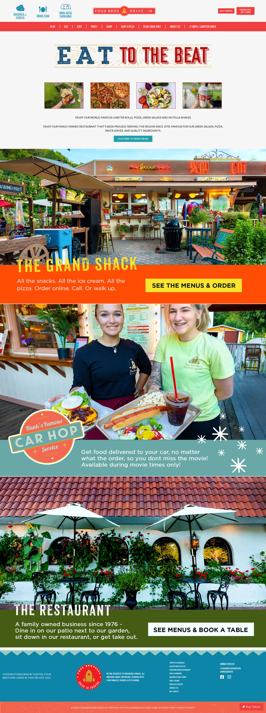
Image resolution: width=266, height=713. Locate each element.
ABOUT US (175, 26)
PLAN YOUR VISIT (152, 26)
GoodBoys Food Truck (177, 677)
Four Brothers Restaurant (179, 670)
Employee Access (176, 684)
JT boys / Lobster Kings (202, 26)
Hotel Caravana (175, 673)
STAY (79, 26)
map (172, 707)
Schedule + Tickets (20, 15)
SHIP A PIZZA (127, 26)
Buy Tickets (174, 691)
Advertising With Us (177, 666)
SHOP (109, 26)
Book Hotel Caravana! (65, 14)
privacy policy (186, 707)
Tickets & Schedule (177, 662)
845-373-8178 (161, 707)
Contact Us (173, 688)
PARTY (94, 26)
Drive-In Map (174, 680)
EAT (66, 26)
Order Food (43, 15)
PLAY (52, 26)
